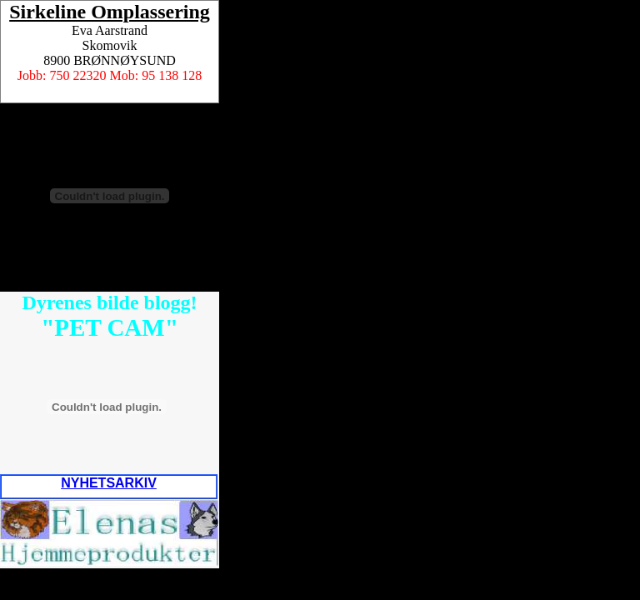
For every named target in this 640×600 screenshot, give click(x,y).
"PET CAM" (109, 327)
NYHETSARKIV (109, 483)
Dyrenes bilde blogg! (109, 302)
